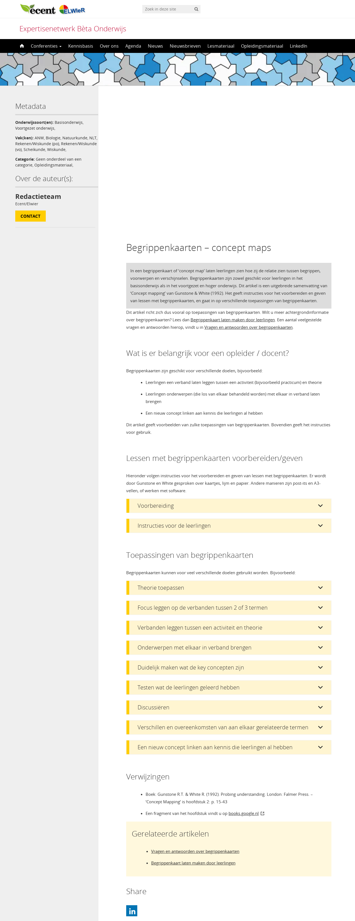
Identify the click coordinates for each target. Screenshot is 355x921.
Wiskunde (24, 155)
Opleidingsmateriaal (262, 46)
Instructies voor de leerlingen (174, 384)
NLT (18, 143)
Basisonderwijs (69, 122)
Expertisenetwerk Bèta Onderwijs (72, 29)
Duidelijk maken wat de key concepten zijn (191, 526)
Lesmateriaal (220, 46)
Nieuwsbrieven (185, 46)
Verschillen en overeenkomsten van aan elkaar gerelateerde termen (223, 585)
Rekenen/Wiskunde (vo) (37, 149)
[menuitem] (177, 906)
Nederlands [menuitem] (181, 906)
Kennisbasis (80, 46)
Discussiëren (153, 565)
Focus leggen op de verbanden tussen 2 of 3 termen (203, 466)
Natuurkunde (74, 137)
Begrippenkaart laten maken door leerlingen (233, 178)
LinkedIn (298, 46)
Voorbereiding (156, 364)
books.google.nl (244, 671)
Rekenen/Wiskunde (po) (46, 143)
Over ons (109, 46)
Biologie (53, 137)
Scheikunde (71, 149)
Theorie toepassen (161, 446)
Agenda (133, 46)
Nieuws (155, 46)
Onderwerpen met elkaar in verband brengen (195, 506)
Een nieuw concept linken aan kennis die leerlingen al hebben (215, 605)
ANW (39, 137)
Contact (30, 222)
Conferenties (46, 46)
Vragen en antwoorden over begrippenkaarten (248, 185)
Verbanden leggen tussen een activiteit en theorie (200, 486)
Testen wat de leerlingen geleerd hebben (189, 546)
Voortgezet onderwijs (34, 128)
